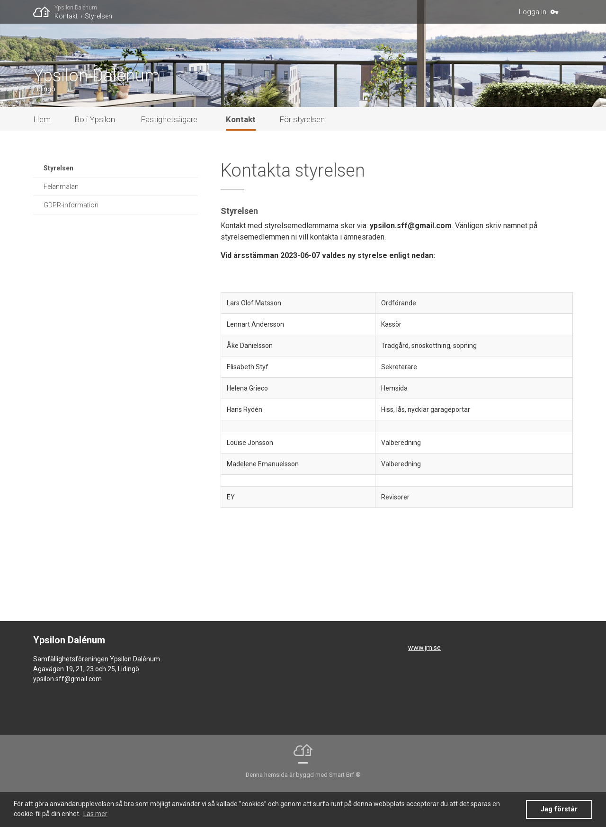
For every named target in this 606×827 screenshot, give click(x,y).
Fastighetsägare (169, 152)
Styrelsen (98, 16)
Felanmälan (61, 219)
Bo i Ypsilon (94, 152)
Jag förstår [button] (559, 809)
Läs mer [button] (95, 814)
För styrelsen (302, 152)
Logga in (532, 12)
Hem (42, 152)
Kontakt (66, 16)
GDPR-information (71, 238)
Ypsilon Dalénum (75, 7)
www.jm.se (424, 681)
